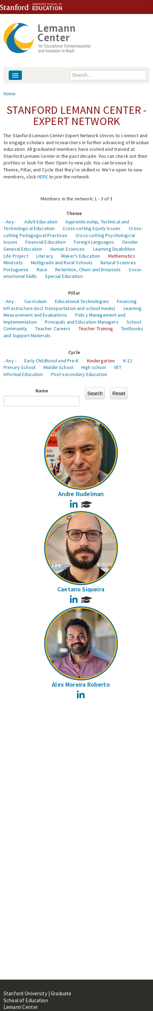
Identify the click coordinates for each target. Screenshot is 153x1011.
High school (93, 367)
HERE (42, 177)
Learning (132, 308)
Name (41, 391)
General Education (22, 249)
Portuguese (16, 269)
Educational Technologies (82, 301)
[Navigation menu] (15, 75)
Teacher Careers (52, 328)
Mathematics (122, 256)
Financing (127, 301)
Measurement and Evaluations (35, 315)
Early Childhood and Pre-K (51, 360)
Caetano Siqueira (80, 589)
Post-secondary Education (79, 374)
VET (117, 367)
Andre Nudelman (81, 494)
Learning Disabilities (114, 249)
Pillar (74, 293)
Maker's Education (80, 256)
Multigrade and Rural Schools (61, 262)
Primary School (19, 367)
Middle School (58, 367)
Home (9, 93)
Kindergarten (101, 360)
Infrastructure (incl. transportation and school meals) (59, 308)
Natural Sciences (118, 262)
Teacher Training (96, 328)
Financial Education (45, 242)
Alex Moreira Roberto (81, 684)
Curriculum (35, 301)
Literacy (44, 256)
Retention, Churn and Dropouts (88, 269)
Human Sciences (67, 249)
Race (42, 269)
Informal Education (23, 374)
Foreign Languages (94, 242)
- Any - (9, 222)
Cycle (74, 352)
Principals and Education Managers (82, 322)
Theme (74, 213)
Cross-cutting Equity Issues (92, 228)
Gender (130, 242)
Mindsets (13, 262)
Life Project (15, 256)
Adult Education (40, 222)
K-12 (127, 360)
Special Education (63, 276)
